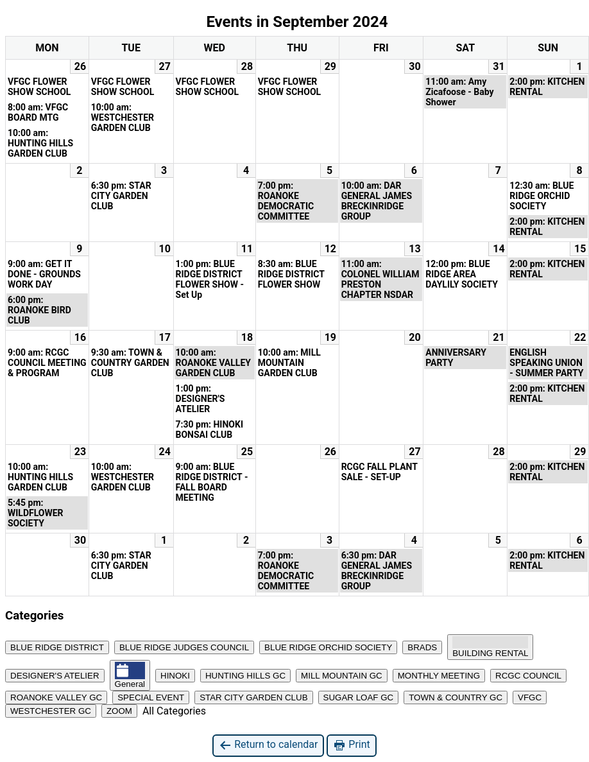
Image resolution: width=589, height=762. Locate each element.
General (130, 675)
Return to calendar (268, 745)
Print (351, 745)
